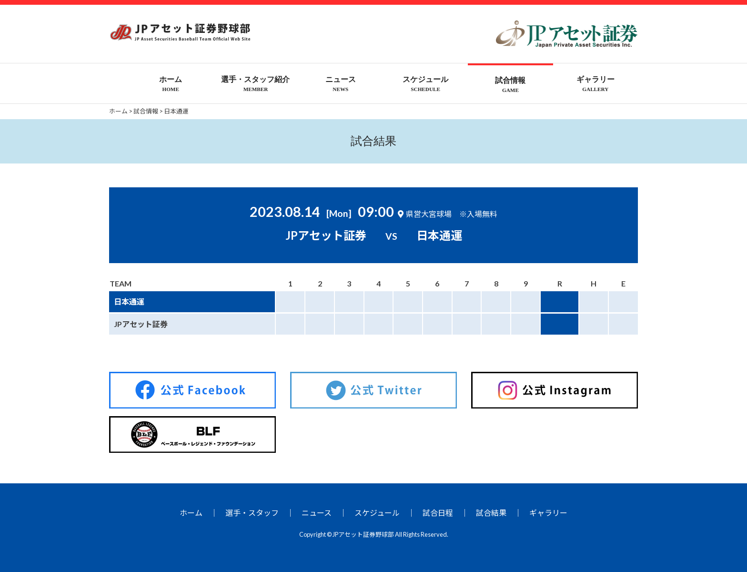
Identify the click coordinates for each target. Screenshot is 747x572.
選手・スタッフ (252, 512)
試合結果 (491, 512)
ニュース (317, 512)
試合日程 (438, 512)
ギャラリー (548, 512)
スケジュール (377, 512)
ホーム (191, 512)
